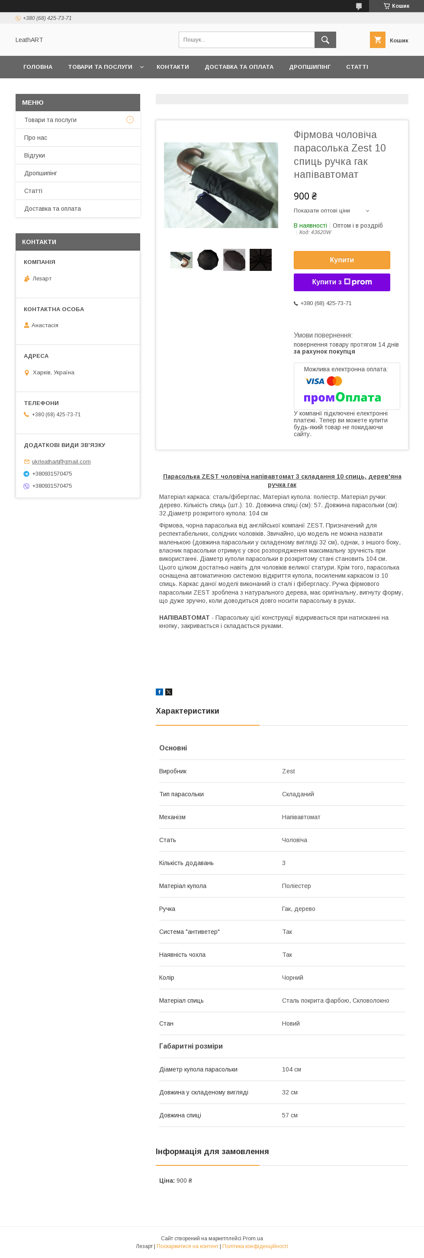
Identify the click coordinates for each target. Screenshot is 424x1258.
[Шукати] (325, 40)
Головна (37, 67)
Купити (342, 260)
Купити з (342, 282)
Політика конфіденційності (255, 1246)
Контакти (173, 67)
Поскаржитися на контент (187, 1246)
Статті (357, 67)
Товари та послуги (100, 67)
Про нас (37, 89)
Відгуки (34, 155)
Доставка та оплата (239, 67)
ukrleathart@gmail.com (61, 461)
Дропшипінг (310, 67)
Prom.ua (253, 1238)
